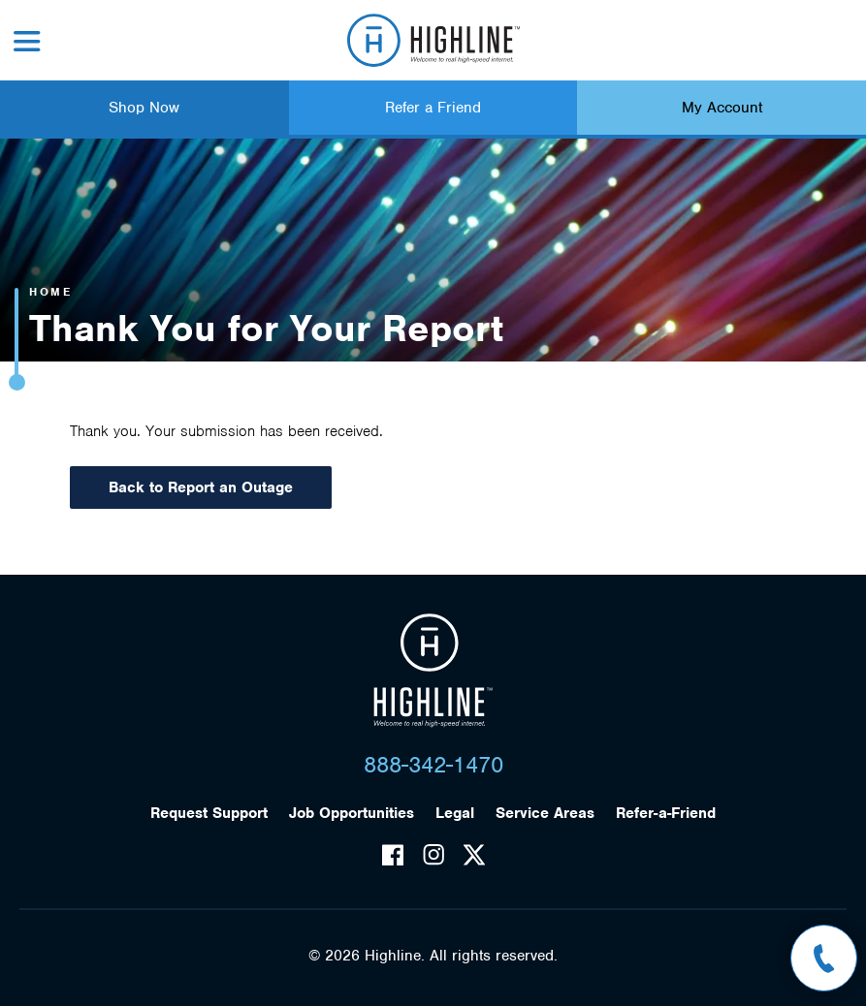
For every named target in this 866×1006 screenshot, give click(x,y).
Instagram (433, 854)
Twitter (474, 854)
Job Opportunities (351, 813)
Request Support (209, 813)
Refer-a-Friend (666, 813)
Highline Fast (433, 40)
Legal (454, 813)
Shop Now (144, 107)
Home (50, 291)
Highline (433, 670)
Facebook (392, 854)
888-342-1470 (433, 764)
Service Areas (545, 813)
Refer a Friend (433, 107)
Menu (27, 41)
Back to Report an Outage (201, 487)
